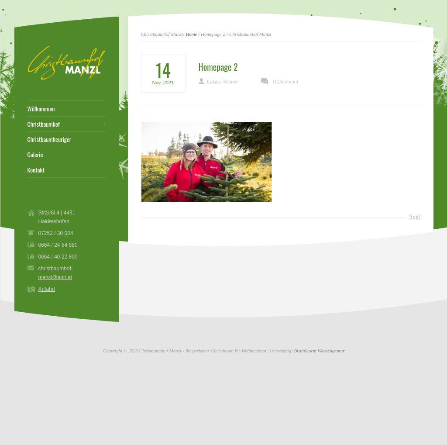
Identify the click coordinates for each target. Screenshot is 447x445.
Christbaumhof (44, 124)
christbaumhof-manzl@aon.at (55, 273)
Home (191, 34)
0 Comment (285, 81)
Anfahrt (46, 289)
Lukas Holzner (222, 81)
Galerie (35, 155)
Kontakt (36, 170)
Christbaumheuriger (50, 139)
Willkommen (41, 109)
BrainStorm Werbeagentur (319, 350)
